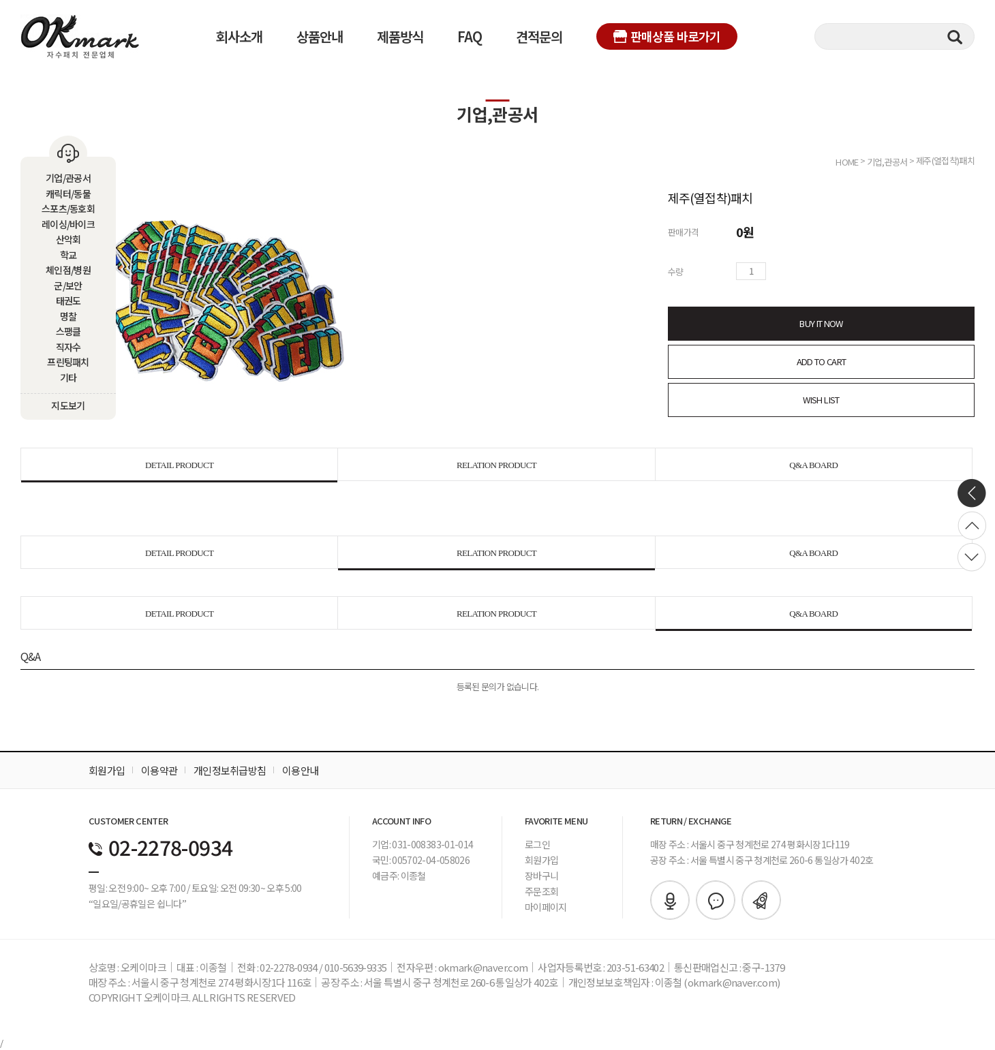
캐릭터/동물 (68, 193)
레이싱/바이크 (68, 224)
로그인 (537, 844)
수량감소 (796, 271)
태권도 (68, 300)
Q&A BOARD (813, 465)
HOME (847, 161)
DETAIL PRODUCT (179, 465)
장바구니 (541, 875)
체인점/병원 (68, 270)
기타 (68, 377)
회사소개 (239, 36)
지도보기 (68, 405)
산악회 (68, 239)
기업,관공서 (887, 161)
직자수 (68, 347)
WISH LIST (821, 399)
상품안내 (319, 36)
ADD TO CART (821, 361)
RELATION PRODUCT (496, 465)
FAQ (469, 36)
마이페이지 (546, 907)
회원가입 (107, 770)
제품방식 (400, 36)
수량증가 (777, 271)
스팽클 (68, 331)
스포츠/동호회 (68, 208)
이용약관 (159, 770)
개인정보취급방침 (230, 770)
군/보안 (68, 285)
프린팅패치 (68, 362)
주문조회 (541, 891)
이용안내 (300, 770)
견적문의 (539, 36)
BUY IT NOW (821, 323)
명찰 (68, 316)
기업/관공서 (68, 178)
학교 (68, 255)
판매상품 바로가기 (666, 36)
